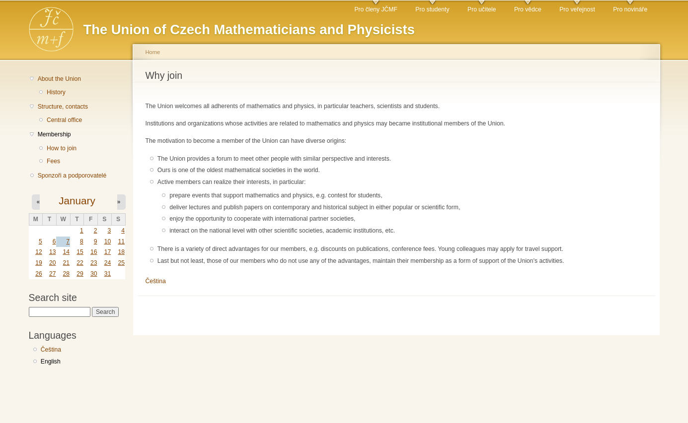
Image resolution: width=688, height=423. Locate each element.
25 (121, 262)
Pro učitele (481, 9)
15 (79, 251)
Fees (53, 161)
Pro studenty (432, 9)
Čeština (51, 349)
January (77, 200)
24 (107, 262)
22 (79, 262)
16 (93, 251)
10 (107, 241)
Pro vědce (527, 9)
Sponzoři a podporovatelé (72, 175)
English (51, 361)
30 (93, 273)
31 (107, 273)
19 (38, 262)
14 (66, 251)
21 (66, 262)
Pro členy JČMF (375, 9)
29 (79, 273)
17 (107, 251)
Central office (64, 120)
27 (52, 273)
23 (93, 262)
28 (66, 273)
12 (38, 251)
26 (38, 273)
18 (121, 251)
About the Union (59, 78)
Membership (54, 134)
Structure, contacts (63, 106)
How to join (61, 148)
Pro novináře (630, 9)
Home (153, 52)
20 (52, 262)
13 (52, 251)
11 (121, 241)
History (56, 92)
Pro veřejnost (577, 9)
